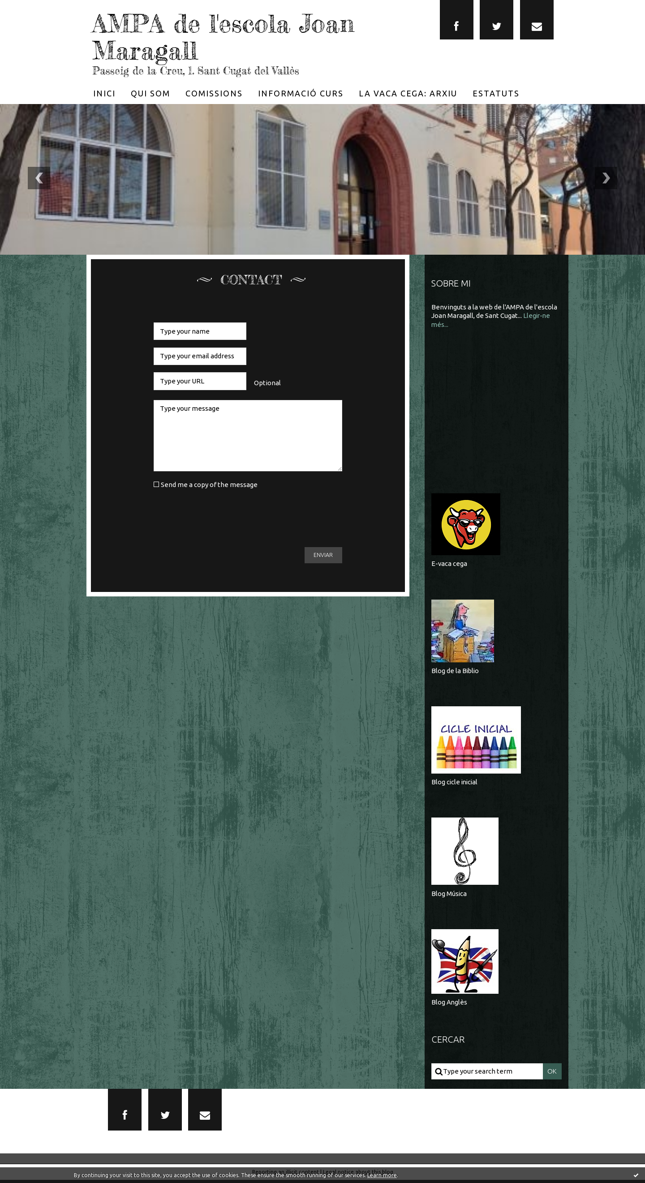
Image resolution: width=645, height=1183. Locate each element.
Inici (104, 92)
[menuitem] (104, 93)
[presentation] (222, 517)
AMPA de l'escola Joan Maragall (233, 36)
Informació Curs (301, 92)
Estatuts (496, 92)
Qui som (150, 92)
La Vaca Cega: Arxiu (408, 92)
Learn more (382, 1175)
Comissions (214, 92)
